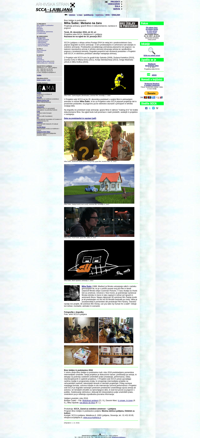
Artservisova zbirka (44, 44)
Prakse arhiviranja (43, 39)
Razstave (40, 28)
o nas (80, 15)
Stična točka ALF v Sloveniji (45, 63)
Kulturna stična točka (43, 61)
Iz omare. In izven (125, 400)
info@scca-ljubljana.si (118, 437)
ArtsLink (39, 58)
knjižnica (100, 15)
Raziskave (40, 30)
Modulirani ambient (90, 400)
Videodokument (42, 41)
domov (72, 15)
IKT (38, 118)
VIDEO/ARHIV (114, 4)
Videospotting (42, 42)
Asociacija (40, 107)
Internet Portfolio (43, 46)
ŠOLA (117, 6)
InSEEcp (40, 122)
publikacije (89, 15)
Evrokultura (40, 60)
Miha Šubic (87, 286)
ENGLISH (116, 15)
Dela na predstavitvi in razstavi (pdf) (80, 118)
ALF (38, 114)
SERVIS (116, 9)
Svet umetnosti (41, 50)
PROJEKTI (115, 2)
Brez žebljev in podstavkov (45, 25)
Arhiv (48, 80)
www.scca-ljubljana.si (92, 417)
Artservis (39, 56)
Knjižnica (39, 52)
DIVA (107, 15)
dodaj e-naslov (41, 80)
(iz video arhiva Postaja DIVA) (152, 30)
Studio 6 (39, 27)
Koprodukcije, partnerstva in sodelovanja (45, 32)
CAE (38, 111)
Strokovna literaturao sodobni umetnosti (152, 84)
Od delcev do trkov (87, 403)
